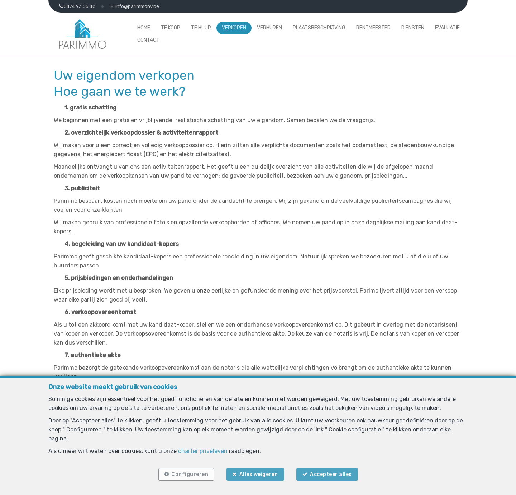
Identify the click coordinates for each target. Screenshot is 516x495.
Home (143, 28)
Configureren (189, 474)
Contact (148, 40)
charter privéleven (203, 451)
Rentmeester (373, 28)
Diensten (412, 28)
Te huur (201, 28)
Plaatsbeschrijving (319, 28)
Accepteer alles (331, 474)
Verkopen (234, 28)
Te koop (170, 28)
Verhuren (269, 28)
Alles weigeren (258, 474)
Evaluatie (447, 28)
